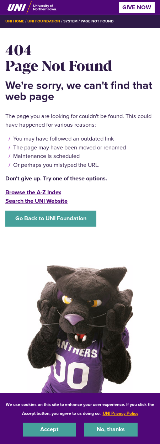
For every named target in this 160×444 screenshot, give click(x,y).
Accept (49, 429)
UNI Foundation (43, 21)
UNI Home (14, 21)
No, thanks (111, 429)
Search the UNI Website (36, 200)
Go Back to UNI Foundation (50, 218)
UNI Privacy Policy (120, 413)
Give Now (136, 7)
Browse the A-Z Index (33, 192)
